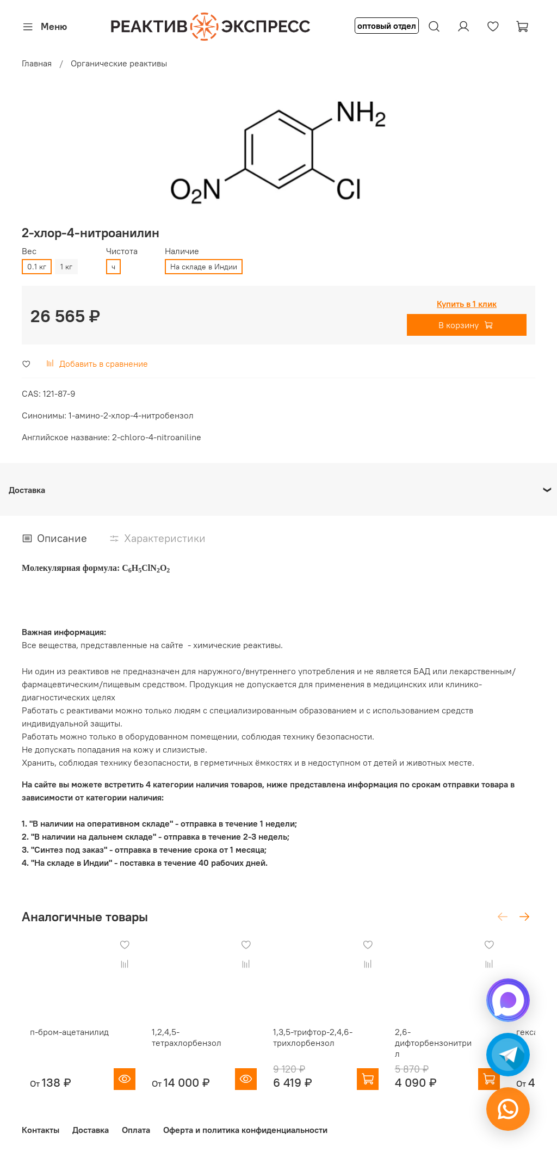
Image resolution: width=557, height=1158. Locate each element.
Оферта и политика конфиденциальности (245, 1129)
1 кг (66, 267)
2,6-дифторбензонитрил (460, 1047)
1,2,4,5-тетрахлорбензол (189, 1047)
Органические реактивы (119, 63)
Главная (37, 63)
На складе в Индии (203, 267)
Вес (29, 251)
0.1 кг (36, 267)
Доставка (90, 1129)
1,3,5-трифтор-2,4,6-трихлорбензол (326, 1047)
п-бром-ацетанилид (61, 1042)
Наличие (182, 251)
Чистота (122, 251)
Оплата (136, 1129)
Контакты (40, 1129)
